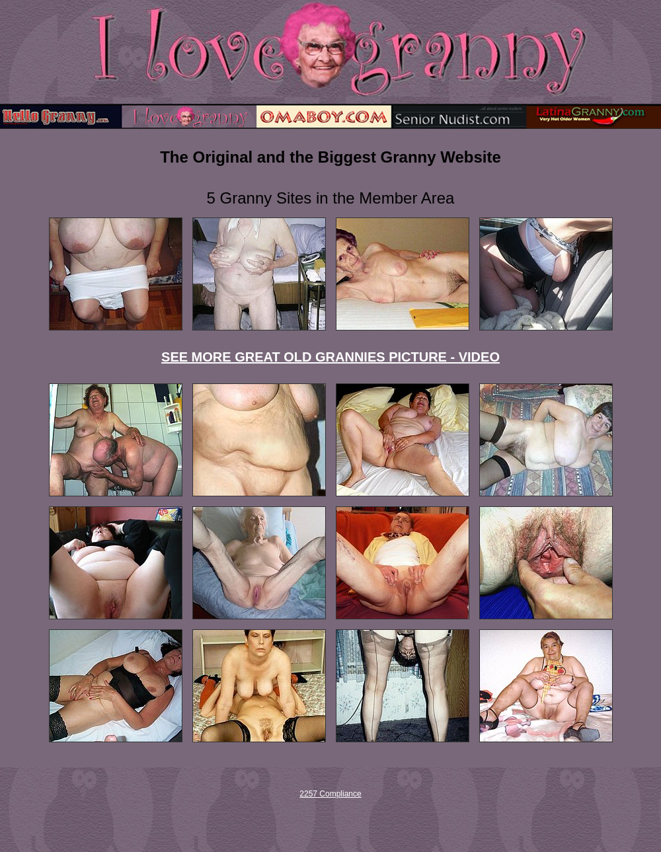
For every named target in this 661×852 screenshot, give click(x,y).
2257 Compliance (330, 793)
